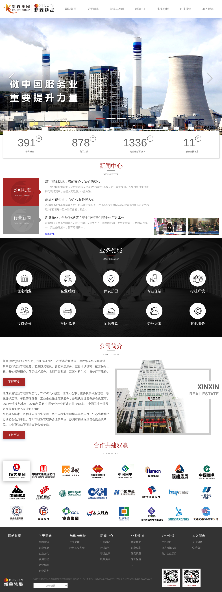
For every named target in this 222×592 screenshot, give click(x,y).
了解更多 (14, 381)
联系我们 (197, 547)
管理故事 (105, 553)
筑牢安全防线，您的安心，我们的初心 (72, 181)
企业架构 (44, 565)
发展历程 (44, 559)
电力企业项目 (169, 553)
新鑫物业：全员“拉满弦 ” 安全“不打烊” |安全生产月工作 (85, 217)
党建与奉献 (117, 8)
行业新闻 (22, 220)
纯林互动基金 (77, 547)
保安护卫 (136, 553)
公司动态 (22, 192)
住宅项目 (167, 541)
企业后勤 (136, 547)
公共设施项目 (169, 547)
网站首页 (71, 8)
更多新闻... (50, 233)
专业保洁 (136, 559)
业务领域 (163, 8)
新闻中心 (141, 8)
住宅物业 (136, 541)
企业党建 (74, 541)
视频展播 (105, 559)
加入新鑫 (208, 8)
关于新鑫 (93, 8)
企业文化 (44, 553)
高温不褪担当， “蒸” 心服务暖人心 (70, 199)
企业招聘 (197, 541)
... (132, 565)
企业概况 (44, 547)
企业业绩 (185, 8)
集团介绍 (44, 541)
